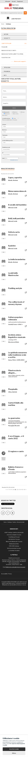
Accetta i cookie (14, 749)
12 (17, 489)
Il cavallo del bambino (17, 205)
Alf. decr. (23, 112)
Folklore (4, 47)
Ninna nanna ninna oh (17, 191)
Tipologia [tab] (6, 67)
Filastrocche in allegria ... (14, 371)
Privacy (10, 573)
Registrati (20, 1)
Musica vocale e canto (9, 50)
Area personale (20, 522)
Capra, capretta (15, 178)
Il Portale (7, 1)
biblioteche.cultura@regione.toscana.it (15, 567)
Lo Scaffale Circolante (14, 550)
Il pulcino (12, 246)
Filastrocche (6, 57)
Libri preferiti (14, 18)
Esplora (14, 522)
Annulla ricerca (14, 160)
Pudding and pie (15, 288)
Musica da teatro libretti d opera (12, 54)
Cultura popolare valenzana (15, 318)
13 (19, 489)
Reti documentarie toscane (14, 548)
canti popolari (14, 43)
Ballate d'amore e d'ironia (15, 468)
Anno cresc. (16, 113)
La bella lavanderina (16, 259)
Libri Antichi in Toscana (14, 539)
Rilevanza (7, 113)
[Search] (13, 12)
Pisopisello (13, 389)
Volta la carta (14, 232)
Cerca (14, 108)
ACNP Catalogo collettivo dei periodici (14, 532)
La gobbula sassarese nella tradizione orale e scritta (17, 355)
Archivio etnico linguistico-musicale (16, 336)
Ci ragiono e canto (16, 451)
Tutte (14, 118)
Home (2, 24)
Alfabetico (15, 112)
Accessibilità (4, 573)
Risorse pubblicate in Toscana (9, 120)
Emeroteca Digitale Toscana (14, 534)
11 (15, 489)
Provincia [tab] (6, 71)
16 (24, 489)
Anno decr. (4, 115)
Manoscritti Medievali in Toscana (14, 541)
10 (13, 489)
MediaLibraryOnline (14, 543)
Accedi (13, 1)
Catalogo (8, 24)
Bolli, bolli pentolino (16, 218)
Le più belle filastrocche (13, 274)
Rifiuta (14, 753)
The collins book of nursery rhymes (16, 303)
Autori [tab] (5, 34)
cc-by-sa (23, 584)
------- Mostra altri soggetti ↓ (18, 61)
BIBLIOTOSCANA (12, 581)
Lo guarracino (14, 418)
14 (21, 489)
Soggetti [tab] (6, 38)
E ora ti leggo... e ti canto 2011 (16, 437)
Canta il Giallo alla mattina (15, 404)
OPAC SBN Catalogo (14, 546)
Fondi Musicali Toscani (14, 537)
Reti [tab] (4, 75)
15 (22, 489)
